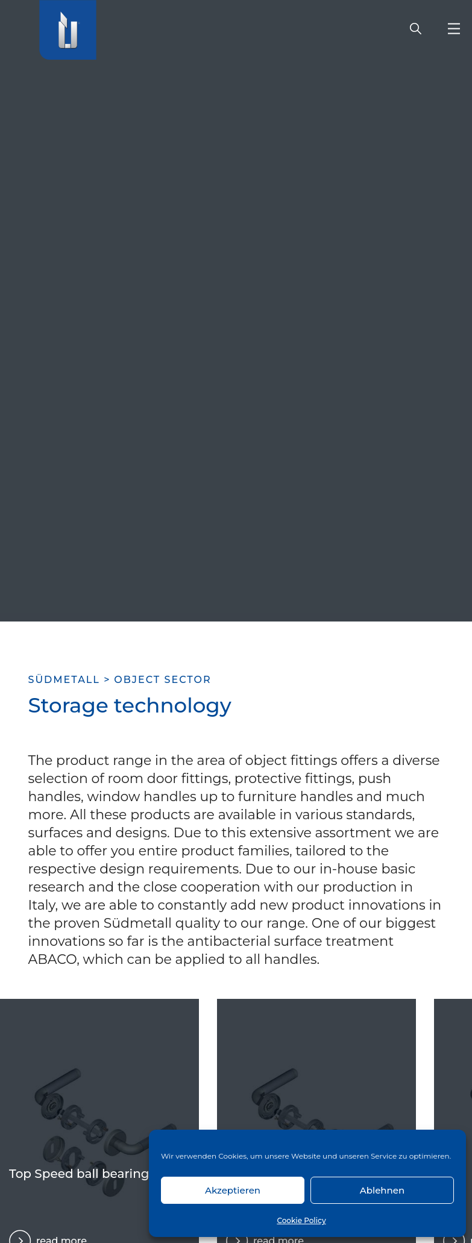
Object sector (162, 679)
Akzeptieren (232, 1190)
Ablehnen (382, 1190)
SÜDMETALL (64, 679)
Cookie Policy (301, 1220)
